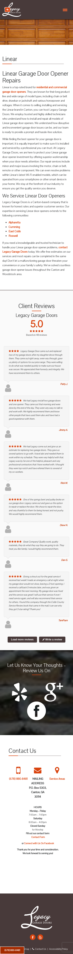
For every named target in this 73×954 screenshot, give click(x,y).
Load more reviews (22, 639)
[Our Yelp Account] (40, 937)
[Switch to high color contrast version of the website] (7, 9)
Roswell (13, 236)
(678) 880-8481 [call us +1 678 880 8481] (12, 950)
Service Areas (57, 779)
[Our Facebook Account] (32, 937)
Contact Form (38, 837)
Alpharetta (14, 222)
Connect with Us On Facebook (39, 843)
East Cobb (15, 231)
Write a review (52, 639)
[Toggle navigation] (65, 9)
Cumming (14, 227)
